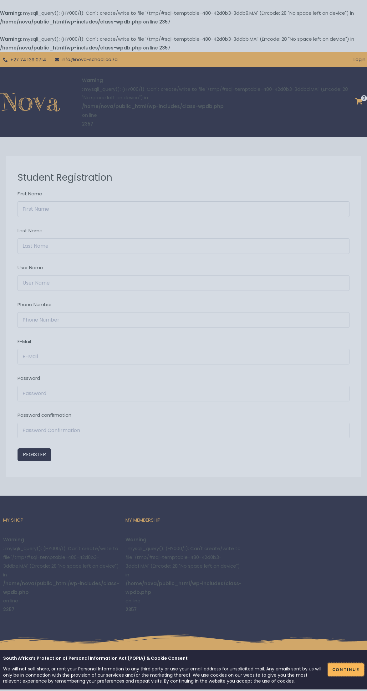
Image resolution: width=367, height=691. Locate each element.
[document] (183, 345)
